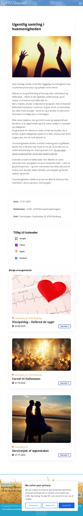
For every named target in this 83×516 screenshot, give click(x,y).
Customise (33, 505)
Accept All (66, 505)
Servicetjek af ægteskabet (30, 451)
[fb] (38, 512)
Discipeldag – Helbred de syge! (33, 322)
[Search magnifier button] (79, 495)
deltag (65, 326)
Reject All (50, 505)
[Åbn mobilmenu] (80, 3)
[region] (50, 496)
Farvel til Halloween (26, 379)
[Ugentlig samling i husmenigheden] (41, 294)
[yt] (41, 512)
